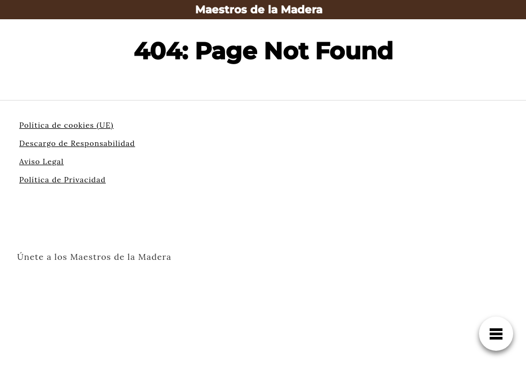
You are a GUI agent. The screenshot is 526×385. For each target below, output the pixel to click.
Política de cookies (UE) (66, 125)
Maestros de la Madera (258, 9)
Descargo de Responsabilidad (77, 143)
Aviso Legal (41, 161)
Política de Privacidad (62, 179)
